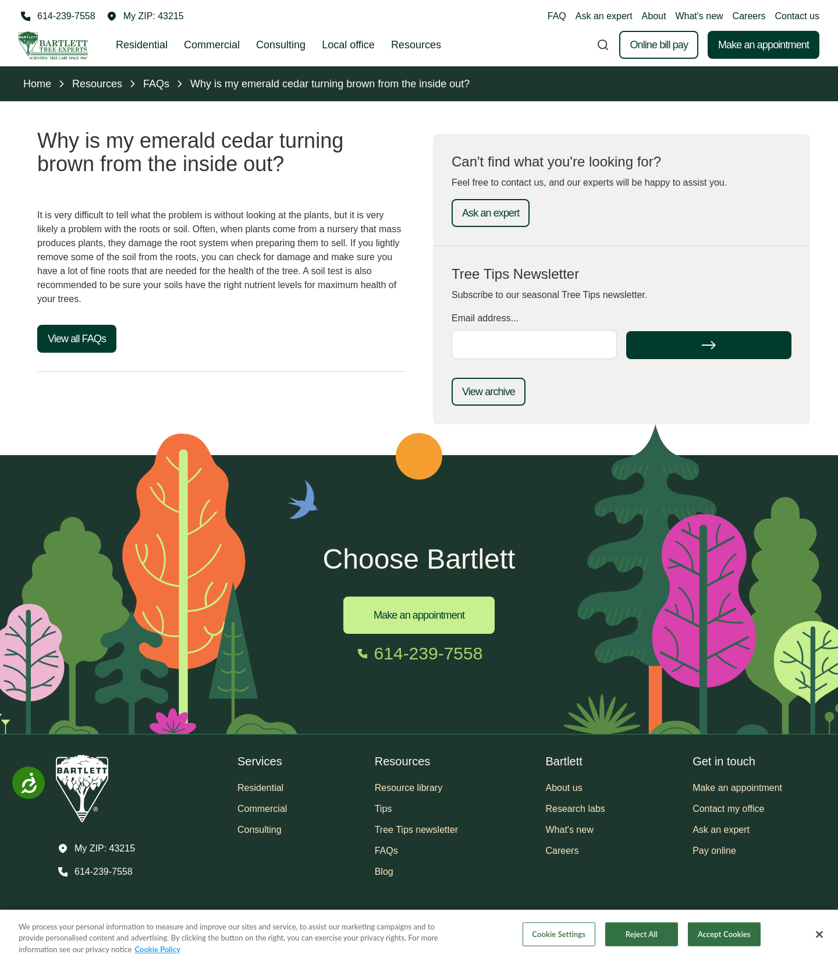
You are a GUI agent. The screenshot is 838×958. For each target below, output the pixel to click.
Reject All (642, 940)
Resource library (408, 788)
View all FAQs (77, 339)
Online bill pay (659, 45)
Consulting (281, 45)
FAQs (386, 851)
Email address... (485, 318)
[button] (145, 16)
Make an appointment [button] (737, 788)
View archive (488, 392)
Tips (383, 809)
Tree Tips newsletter (416, 830)
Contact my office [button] (728, 809)
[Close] (819, 941)
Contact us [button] (797, 16)
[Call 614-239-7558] (57, 16)
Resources (416, 45)
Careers (749, 16)
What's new (699, 16)
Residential (142, 45)
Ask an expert (604, 16)
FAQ (557, 16)
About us (564, 788)
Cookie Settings (558, 940)
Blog (384, 872)
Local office (348, 45)
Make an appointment (763, 45)
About (654, 16)
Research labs (575, 809)
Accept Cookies (724, 940)
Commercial (212, 45)
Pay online (714, 851)
